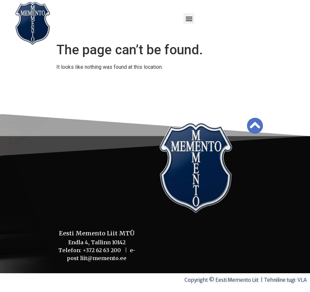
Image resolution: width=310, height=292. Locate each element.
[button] (188, 18)
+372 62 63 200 (104, 250)
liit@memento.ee (103, 258)
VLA (302, 280)
